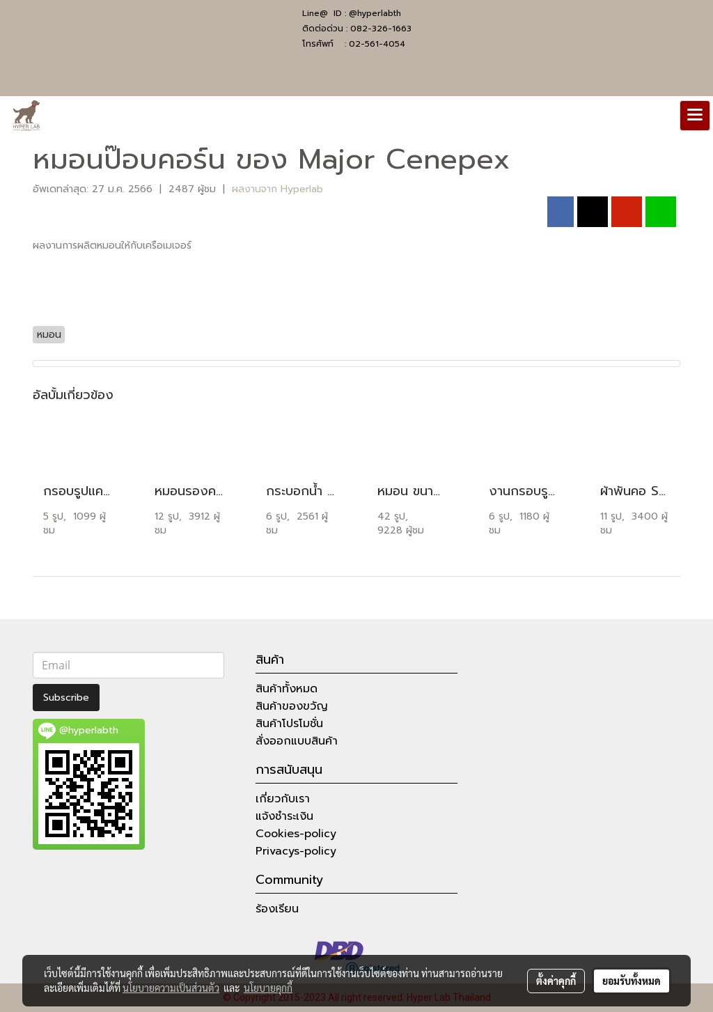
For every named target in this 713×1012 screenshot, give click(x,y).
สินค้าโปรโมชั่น (289, 723)
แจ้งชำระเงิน (284, 816)
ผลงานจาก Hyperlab (277, 189)
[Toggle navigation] (695, 115)
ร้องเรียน (277, 909)
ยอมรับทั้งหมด (631, 980)
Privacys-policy (296, 851)
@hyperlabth (375, 13)
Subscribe (66, 697)
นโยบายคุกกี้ (268, 987)
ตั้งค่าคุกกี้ (556, 980)
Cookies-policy (296, 833)
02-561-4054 (377, 44)
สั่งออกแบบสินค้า (297, 741)
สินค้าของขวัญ (292, 706)
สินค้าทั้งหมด (287, 688)
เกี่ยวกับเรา (283, 799)
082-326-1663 (381, 28)
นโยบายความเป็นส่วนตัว (171, 987)
